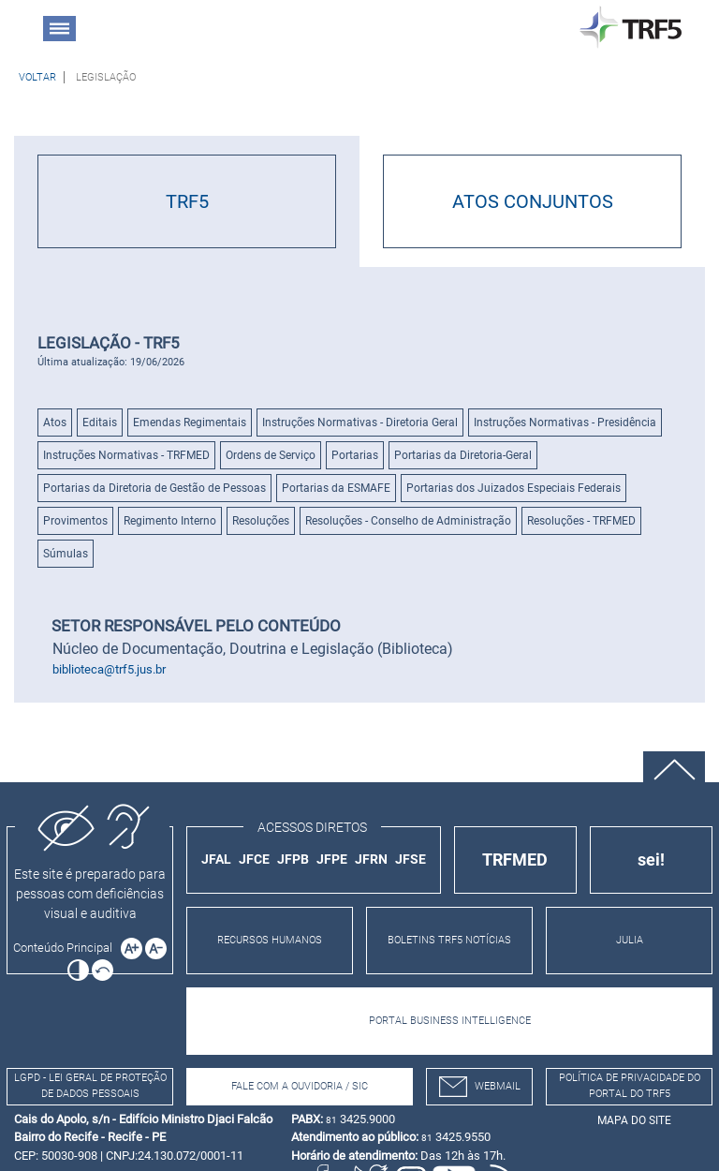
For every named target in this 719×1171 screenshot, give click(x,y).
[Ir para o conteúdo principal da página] (65, 948)
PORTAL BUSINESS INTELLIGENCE (450, 1021)
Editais (99, 422)
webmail (480, 1087)
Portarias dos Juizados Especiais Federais (513, 488)
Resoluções (260, 520)
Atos (54, 422)
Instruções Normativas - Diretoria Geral (360, 422)
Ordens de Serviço (270, 455)
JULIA (629, 940)
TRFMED (515, 859)
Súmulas (65, 553)
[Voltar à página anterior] (37, 77)
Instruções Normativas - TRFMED (126, 455)
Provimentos (75, 520)
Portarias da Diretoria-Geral (463, 455)
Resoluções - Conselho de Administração (408, 520)
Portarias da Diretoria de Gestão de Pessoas (154, 488)
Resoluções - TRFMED (581, 520)
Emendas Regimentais (189, 422)
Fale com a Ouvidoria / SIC (299, 1086)
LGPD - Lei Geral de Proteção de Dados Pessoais (90, 1086)
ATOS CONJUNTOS (532, 201)
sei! (651, 859)
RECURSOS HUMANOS (269, 940)
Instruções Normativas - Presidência (565, 422)
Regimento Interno (170, 520)
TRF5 (187, 201)
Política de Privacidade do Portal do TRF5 (629, 1086)
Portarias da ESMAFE (336, 488)
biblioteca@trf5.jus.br (109, 669)
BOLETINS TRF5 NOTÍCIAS (449, 940)
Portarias (354, 455)
